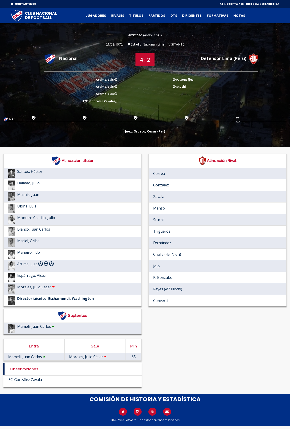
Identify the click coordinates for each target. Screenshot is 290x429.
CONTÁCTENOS (23, 4)
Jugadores (96, 15)
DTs (173, 15)
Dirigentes (192, 15)
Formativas (217, 15)
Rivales (117, 15)
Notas (239, 15)
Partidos (156, 15)
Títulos (136, 15)
